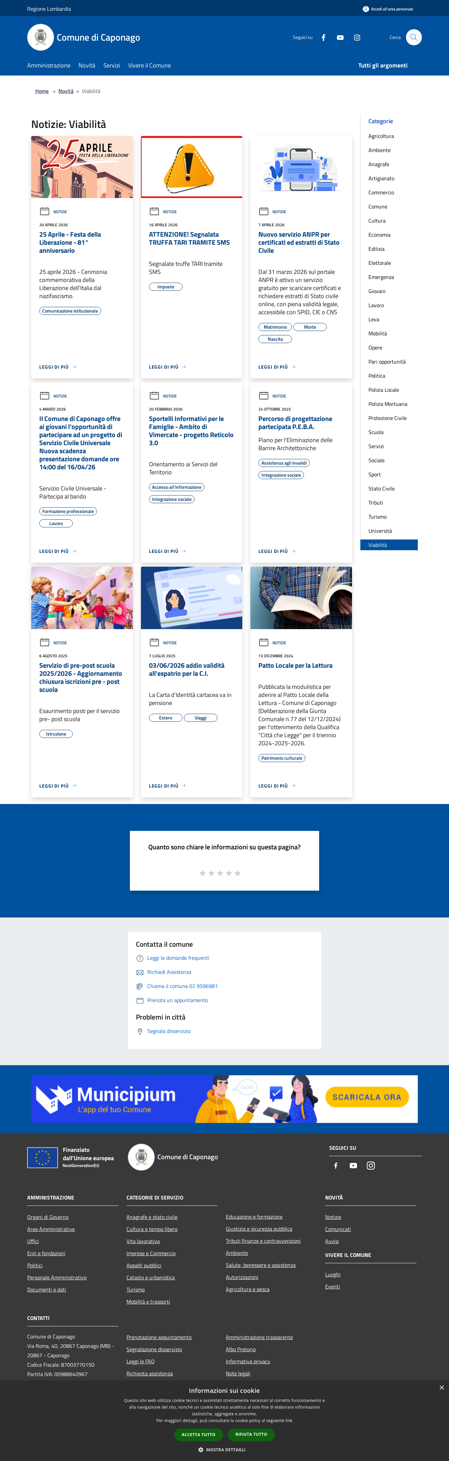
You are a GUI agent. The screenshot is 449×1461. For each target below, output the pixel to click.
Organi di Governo (47, 1217)
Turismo (377, 517)
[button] (224, 1449)
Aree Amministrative (51, 1229)
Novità (65, 91)
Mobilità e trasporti (148, 1302)
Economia (379, 235)
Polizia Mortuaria (387, 404)
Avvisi (332, 1241)
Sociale (376, 460)
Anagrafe (378, 164)
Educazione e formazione (254, 1217)
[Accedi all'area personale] (388, 9)
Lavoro (376, 305)
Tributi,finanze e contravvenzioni (263, 1241)
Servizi (376, 446)
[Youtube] (337, 37)
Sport (374, 474)
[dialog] (224, 1421)
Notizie (53, 211)
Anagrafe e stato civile (152, 1217)
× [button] (441, 1388)
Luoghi (333, 1274)
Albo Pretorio (241, 1349)
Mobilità (377, 333)
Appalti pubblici (144, 1265)
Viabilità (377, 545)
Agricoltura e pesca (247, 1289)
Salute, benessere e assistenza (261, 1265)
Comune (377, 206)
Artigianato (381, 178)
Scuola (376, 432)
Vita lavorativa (143, 1241)
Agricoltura (381, 136)
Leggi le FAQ (141, 1361)
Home (42, 91)
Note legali (238, 1373)
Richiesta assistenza (150, 1373)
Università (380, 531)
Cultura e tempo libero (152, 1229)
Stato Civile (381, 488)
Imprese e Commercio (151, 1253)
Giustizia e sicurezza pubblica (259, 1229)
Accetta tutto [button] (198, 1435)
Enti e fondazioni (46, 1253)
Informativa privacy (248, 1361)
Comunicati (338, 1229)
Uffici (33, 1241)
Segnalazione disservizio (154, 1349)
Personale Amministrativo (57, 1277)
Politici (35, 1265)
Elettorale (379, 263)
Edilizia (376, 249)
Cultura (377, 221)
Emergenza (381, 277)
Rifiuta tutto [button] (251, 1434)
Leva (373, 319)
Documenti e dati (46, 1289)
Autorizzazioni (242, 1277)
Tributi (375, 503)
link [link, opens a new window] (289, 1420)
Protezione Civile (387, 418)
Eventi (332, 1286)
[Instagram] (354, 37)
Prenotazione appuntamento (159, 1337)
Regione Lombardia (49, 9)
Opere (375, 347)
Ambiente (379, 150)
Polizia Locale (383, 390)
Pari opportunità (387, 362)
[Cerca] (414, 37)
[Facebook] (320, 37)
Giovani (377, 291)
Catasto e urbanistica (151, 1277)
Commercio (381, 192)
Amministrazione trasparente (259, 1337)
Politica (376, 376)
